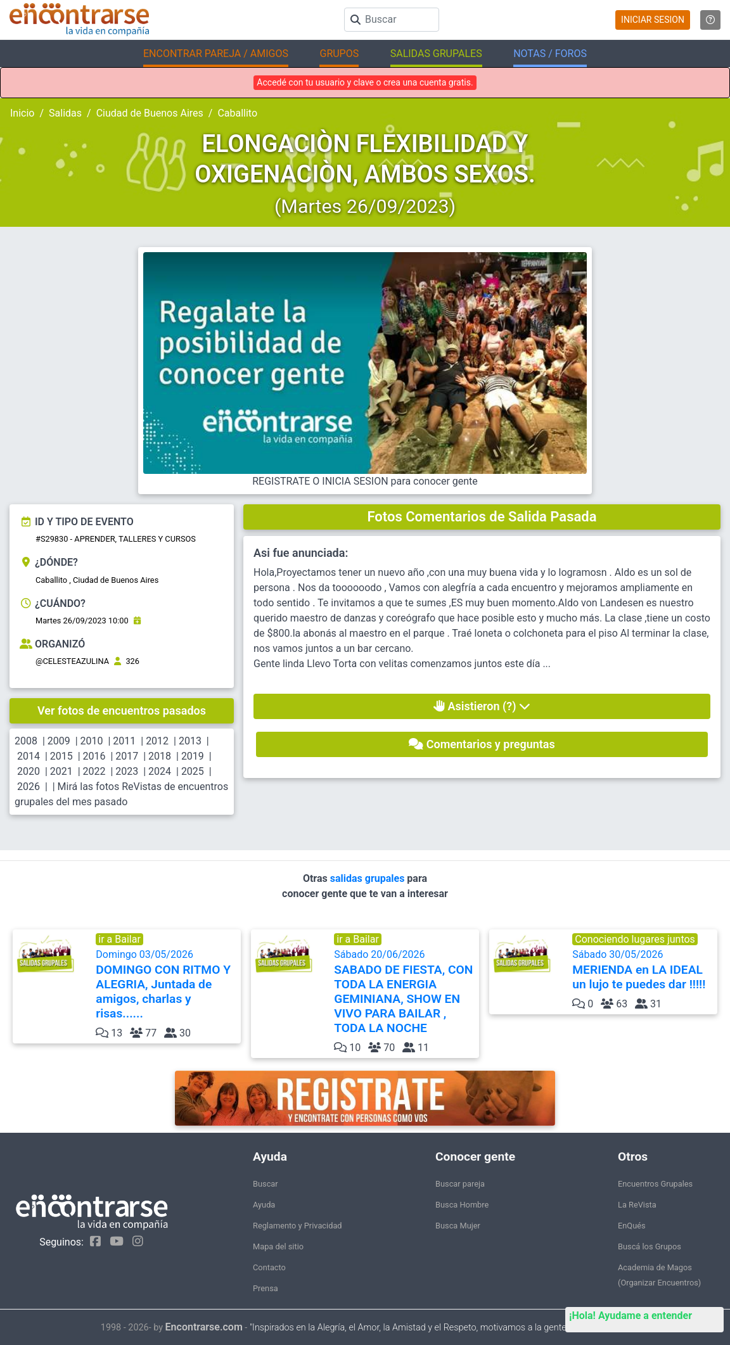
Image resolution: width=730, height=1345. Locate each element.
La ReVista (637, 1204)
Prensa (265, 1288)
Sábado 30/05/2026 (643, 969)
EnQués (632, 1225)
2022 (94, 771)
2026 (28, 787)
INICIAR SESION (652, 20)
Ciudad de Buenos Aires (149, 113)
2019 (192, 756)
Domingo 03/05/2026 (167, 984)
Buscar (265, 1184)
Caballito (237, 113)
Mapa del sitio (278, 1246)
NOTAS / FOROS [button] (550, 54)
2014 (28, 756)
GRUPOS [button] (339, 54)
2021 (61, 771)
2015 (61, 756)
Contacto (269, 1267)
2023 (126, 771)
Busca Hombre (462, 1204)
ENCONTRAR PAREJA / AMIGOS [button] (215, 54)
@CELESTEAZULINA (72, 661)
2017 (126, 756)
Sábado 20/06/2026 (405, 991)
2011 (124, 741)
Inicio (22, 113)
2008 (26, 741)
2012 (157, 741)
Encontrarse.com (204, 1327)
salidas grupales (368, 878)
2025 (192, 771)
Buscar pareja (460, 1184)
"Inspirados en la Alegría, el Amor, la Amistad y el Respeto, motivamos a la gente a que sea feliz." (439, 1327)
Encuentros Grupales (655, 1184)
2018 (159, 756)
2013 (190, 741)
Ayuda (264, 1204)
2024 (159, 771)
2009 (59, 741)
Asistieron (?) (481, 706)
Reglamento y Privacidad (297, 1225)
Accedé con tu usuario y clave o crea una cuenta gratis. (365, 82)
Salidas (65, 113)
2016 (94, 756)
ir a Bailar (119, 939)
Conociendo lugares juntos (635, 939)
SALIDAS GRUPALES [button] (436, 54)
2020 (28, 771)
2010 (91, 741)
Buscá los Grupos (649, 1246)
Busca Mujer (457, 1225)
